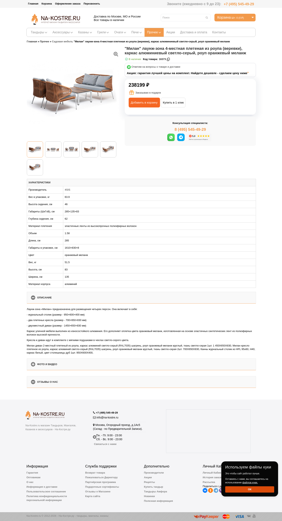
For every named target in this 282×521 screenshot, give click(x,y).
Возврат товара (95, 472)
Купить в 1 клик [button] (173, 102)
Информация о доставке (41, 486)
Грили (103, 32)
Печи (136, 32)
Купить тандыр (153, 486)
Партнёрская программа (100, 482)
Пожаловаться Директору (101, 477)
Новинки (149, 496)
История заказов (213, 477)
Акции (170, 32)
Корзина (47, 3)
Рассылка (209, 482)
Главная (33, 3)
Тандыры (39, 32)
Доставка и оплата (193, 32)
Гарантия (32, 472)
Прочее (154, 32)
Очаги (120, 32)
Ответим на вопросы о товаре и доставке (155, 66)
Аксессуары (62, 32)
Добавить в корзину (144, 102)
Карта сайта (92, 496)
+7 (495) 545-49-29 (239, 4)
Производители (154, 472)
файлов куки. (250, 482)
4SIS (67, 189)
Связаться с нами (105, 444)
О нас (29, 482)
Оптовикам (33, 477)
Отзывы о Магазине (97, 491)
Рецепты (149, 482)
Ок (249, 489)
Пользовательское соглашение (46, 491)
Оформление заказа (67, 3)
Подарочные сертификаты (102, 486)
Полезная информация (158, 500)
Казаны (85, 32)
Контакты (219, 32)
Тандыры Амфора (155, 491)
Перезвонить (92, 3)
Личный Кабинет (213, 472)
